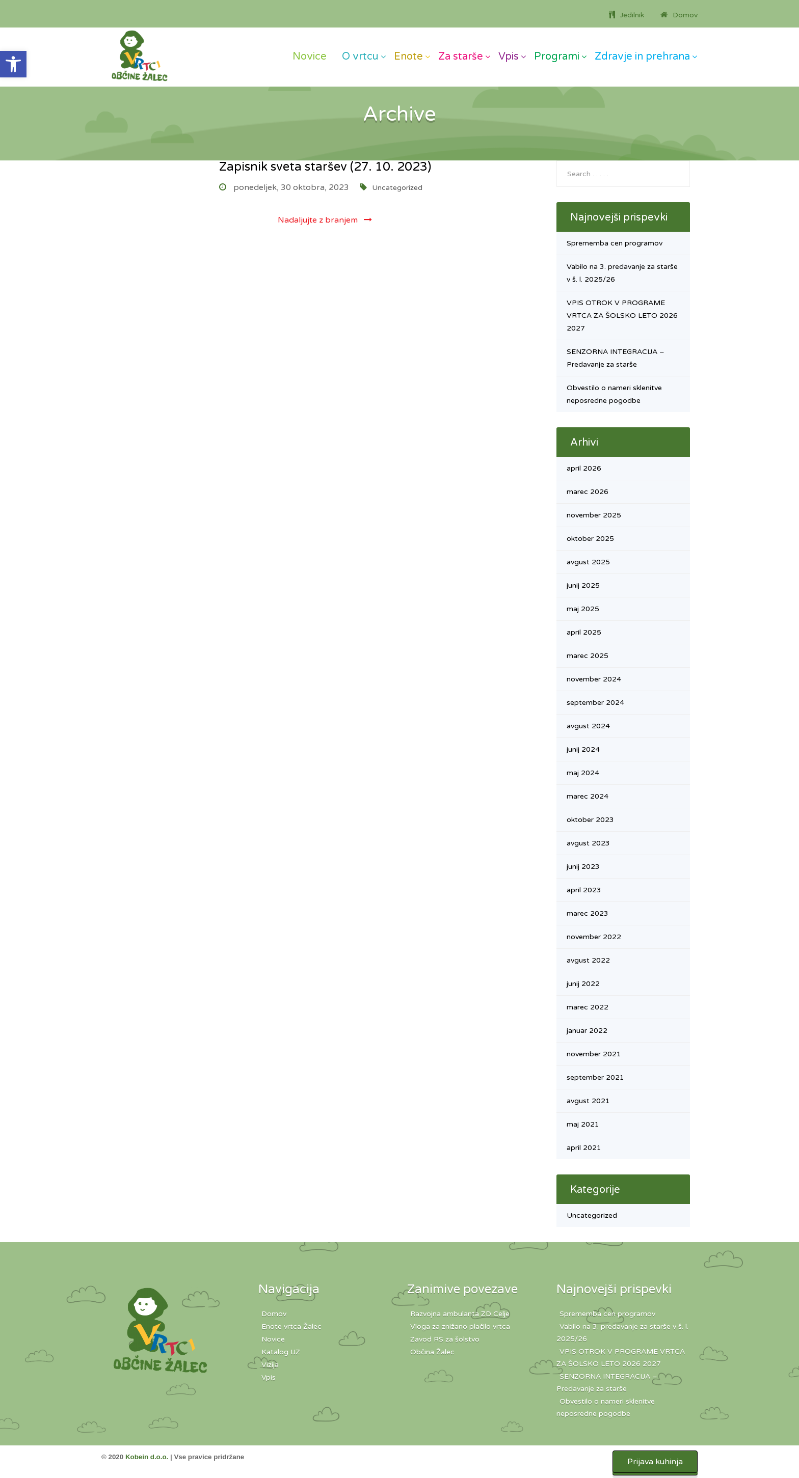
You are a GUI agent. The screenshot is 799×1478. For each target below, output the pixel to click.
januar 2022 (587, 1030)
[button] (13, 64)
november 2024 (594, 679)
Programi (556, 56)
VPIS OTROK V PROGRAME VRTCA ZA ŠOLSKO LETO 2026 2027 (622, 315)
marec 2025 (587, 655)
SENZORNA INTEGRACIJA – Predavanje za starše (606, 1382)
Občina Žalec (432, 1352)
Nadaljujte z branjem (325, 220)
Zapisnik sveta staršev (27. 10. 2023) (325, 166)
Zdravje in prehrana (642, 56)
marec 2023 (587, 913)
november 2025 (594, 515)
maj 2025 (583, 609)
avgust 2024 (588, 726)
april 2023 (584, 890)
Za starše (460, 56)
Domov (273, 1313)
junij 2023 (583, 866)
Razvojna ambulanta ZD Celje (460, 1313)
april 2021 (584, 1147)
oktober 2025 (590, 538)
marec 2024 (587, 796)
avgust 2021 (588, 1101)
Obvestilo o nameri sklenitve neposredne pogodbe (605, 1407)
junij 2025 (583, 585)
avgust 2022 (588, 960)
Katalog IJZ (280, 1352)
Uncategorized (397, 187)
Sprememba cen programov (614, 243)
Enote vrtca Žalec (291, 1326)
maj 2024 (583, 773)
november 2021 (594, 1054)
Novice (309, 56)
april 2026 (584, 468)
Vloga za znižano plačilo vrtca (460, 1326)
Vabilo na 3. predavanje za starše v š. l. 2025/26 (622, 1332)
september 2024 (595, 702)
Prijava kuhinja (655, 1462)
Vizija (270, 1364)
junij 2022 (583, 983)
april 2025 (584, 632)
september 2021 (595, 1077)
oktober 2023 (590, 819)
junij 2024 (583, 749)
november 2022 (594, 937)
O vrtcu (360, 56)
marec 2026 (587, 491)
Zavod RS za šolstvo (445, 1339)
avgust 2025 (588, 562)
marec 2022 (587, 1007)
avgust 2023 (588, 843)
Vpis (508, 56)
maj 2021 (583, 1124)
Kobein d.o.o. (146, 1457)
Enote (408, 56)
